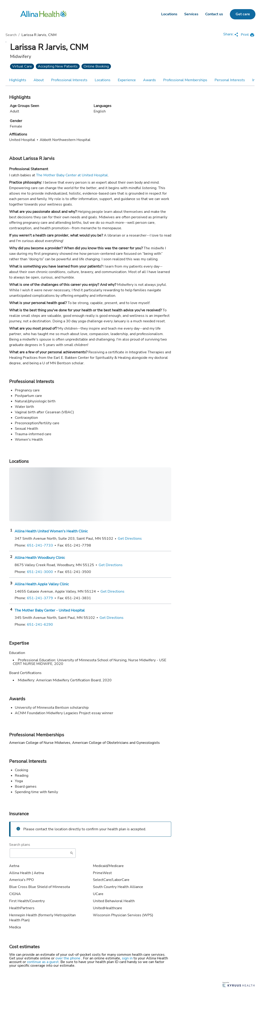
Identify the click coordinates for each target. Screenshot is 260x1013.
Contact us (214, 14)
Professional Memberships (185, 80)
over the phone (68, 958)
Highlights (17, 80)
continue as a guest (43, 961)
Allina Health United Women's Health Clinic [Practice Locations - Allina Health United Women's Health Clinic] (51, 531)
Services (191, 14)
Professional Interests (69, 80)
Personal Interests (230, 80)
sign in (128, 958)
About (39, 80)
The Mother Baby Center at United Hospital (72, 175)
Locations (169, 14)
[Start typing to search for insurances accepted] (43, 853)
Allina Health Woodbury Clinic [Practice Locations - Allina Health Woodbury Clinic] (40, 558)
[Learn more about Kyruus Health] (239, 985)
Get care (243, 14)
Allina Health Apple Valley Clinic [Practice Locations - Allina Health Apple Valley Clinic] (42, 584)
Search (11, 34)
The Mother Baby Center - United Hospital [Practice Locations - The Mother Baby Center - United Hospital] (50, 610)
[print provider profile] (248, 35)
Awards (149, 80)
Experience (127, 80)
